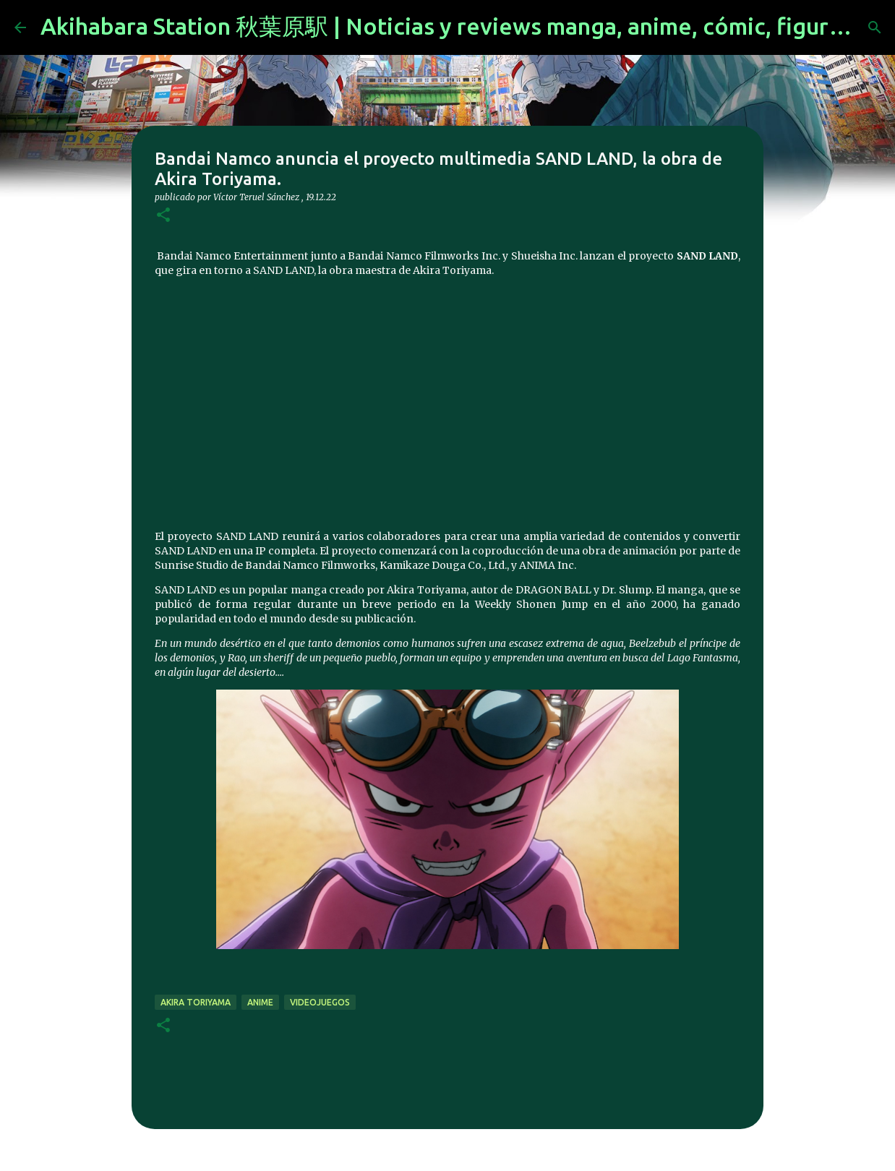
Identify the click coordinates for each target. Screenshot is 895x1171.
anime (260, 1002)
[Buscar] (874, 27)
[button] (163, 216)
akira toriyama (195, 1002)
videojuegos (320, 1002)
